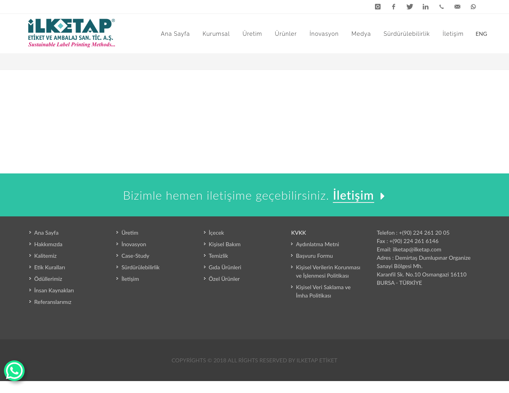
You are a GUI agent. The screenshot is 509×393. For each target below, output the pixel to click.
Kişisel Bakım (225, 244)
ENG (478, 32)
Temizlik (218, 255)
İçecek (216, 232)
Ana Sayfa (46, 232)
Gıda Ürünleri (225, 267)
